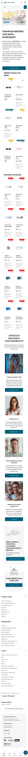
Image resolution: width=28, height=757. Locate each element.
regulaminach (14, 348)
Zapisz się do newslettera (15, 558)
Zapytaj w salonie (14, 390)
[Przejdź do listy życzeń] (20, 754)
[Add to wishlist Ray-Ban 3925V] (22, 81)
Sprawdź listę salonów (14, 585)
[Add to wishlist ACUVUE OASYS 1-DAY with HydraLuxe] (11, 241)
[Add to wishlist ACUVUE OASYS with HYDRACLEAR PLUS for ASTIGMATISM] (22, 241)
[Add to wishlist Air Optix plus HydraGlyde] (11, 303)
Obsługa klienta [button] (14, 621)
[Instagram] (8, 733)
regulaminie (6, 61)
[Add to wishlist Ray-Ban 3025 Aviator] (22, 111)
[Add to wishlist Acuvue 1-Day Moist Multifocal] (11, 211)
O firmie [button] (14, 651)
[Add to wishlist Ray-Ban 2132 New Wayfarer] (11, 81)
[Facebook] (5, 733)
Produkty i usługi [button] (14, 597)
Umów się (14, 519)
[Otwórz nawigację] (2, 2)
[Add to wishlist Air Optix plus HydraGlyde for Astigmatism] (22, 303)
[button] (8, 87)
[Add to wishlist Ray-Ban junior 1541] (22, 142)
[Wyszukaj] (21, 3)
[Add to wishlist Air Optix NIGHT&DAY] (11, 272)
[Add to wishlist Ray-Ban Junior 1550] (11, 111)
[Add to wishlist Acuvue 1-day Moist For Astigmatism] (22, 180)
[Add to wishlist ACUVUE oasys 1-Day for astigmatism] (22, 211)
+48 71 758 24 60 (8, 696)
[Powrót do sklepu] (3, 754)
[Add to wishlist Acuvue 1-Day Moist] (11, 180)
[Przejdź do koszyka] (25, 3)
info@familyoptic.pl (8, 727)
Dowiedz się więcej (14, 68)
